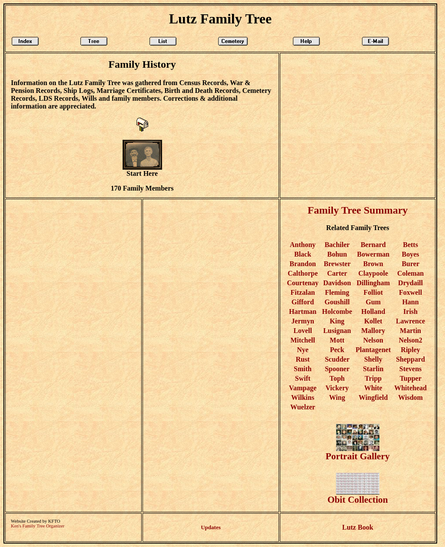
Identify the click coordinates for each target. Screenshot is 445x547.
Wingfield (373, 397)
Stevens (410, 368)
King (337, 321)
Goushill (337, 302)
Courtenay (303, 283)
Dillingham (373, 283)
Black (302, 254)
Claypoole (373, 273)
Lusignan (337, 330)
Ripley (410, 349)
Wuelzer (302, 407)
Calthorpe (303, 273)
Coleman (410, 273)
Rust (303, 359)
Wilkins (302, 397)
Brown (373, 263)
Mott (337, 340)
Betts (410, 244)
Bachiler (337, 244)
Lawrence (410, 321)
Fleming (337, 292)
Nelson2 (410, 340)
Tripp (373, 378)
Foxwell (410, 292)
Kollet (373, 321)
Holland (373, 311)
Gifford (303, 302)
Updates (211, 527)
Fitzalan (303, 292)
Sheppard (410, 359)
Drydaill (410, 283)
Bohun (337, 254)
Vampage (302, 388)
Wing (337, 397)
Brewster (337, 263)
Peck (337, 349)
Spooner (337, 368)
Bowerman (373, 254)
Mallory (373, 330)
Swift (303, 378)
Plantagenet (373, 349)
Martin (410, 330)
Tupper (411, 378)
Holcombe (337, 311)
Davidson (337, 283)
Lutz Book (357, 527)
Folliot (373, 292)
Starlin (373, 368)
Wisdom (410, 397)
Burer (410, 263)
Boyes (410, 254)
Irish (410, 311)
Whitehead (410, 388)
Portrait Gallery (357, 452)
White (373, 388)
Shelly (373, 359)
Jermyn (302, 321)
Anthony (303, 244)
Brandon (302, 263)
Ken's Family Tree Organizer (37, 526)
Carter (337, 273)
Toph (337, 378)
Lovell (302, 330)
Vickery (337, 388)
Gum (373, 302)
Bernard (373, 244)
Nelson (373, 340)
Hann (410, 302)
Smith (303, 368)
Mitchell (302, 340)
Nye (303, 349)
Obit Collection (357, 495)
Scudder (337, 359)
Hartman (302, 311)
